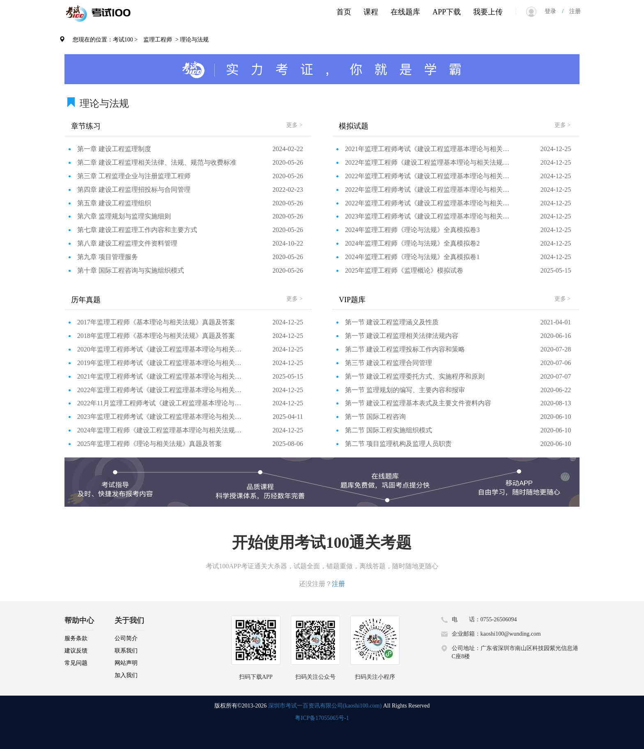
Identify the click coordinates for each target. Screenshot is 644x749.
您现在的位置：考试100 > (105, 40)
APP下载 (446, 12)
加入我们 (126, 675)
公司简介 (126, 638)
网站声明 (126, 663)
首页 (343, 12)
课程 (370, 12)
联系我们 (126, 651)
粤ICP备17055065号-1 (322, 718)
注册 (572, 11)
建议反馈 (75, 651)
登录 (553, 11)
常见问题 (75, 663)
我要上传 (488, 12)
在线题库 (405, 12)
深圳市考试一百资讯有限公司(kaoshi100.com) (325, 706)
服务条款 (75, 638)
